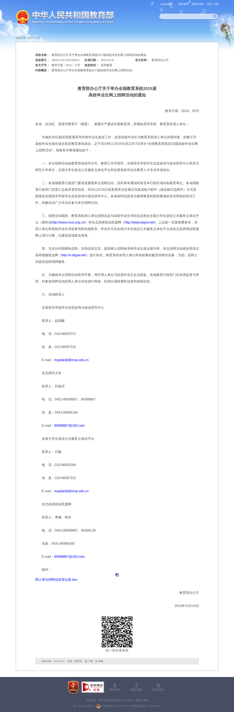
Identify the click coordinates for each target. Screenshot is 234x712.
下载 (90, 661)
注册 (216, 4)
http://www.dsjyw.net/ (139, 222)
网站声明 (115, 689)
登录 (209, 4)
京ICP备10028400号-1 (84, 706)
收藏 (100, 661)
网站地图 (136, 689)
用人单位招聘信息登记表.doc (56, 579)
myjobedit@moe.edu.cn (71, 360)
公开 (37, 37)
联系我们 (158, 689)
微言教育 (183, 4)
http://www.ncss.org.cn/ (68, 222)
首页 (30, 37)
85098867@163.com (69, 425)
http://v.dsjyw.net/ (73, 255)
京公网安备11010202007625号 (117, 706)
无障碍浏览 (197, 4)
